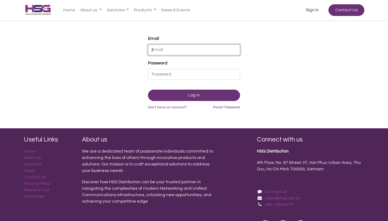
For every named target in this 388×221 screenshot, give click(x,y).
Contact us (35, 177)
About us (32, 158)
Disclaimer (35, 196)
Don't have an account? (167, 107)
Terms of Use (37, 190)
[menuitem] (69, 10)
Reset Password (226, 107)
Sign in (312, 10)
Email (153, 39)
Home (30, 151)
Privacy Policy (37, 183)
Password (157, 63)
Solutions (32, 164)
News (29, 171)
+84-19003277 (279, 205)
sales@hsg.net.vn (282, 198)
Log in (194, 95)
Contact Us (346, 10)
